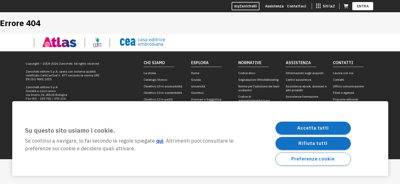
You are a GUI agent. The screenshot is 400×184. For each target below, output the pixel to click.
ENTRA (363, 6)
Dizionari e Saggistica (206, 99)
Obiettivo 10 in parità (158, 99)
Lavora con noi (343, 73)
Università (198, 86)
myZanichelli (245, 6)
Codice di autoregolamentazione (254, 98)
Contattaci (296, 6)
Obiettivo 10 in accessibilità (163, 86)
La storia (150, 73)
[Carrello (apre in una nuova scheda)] (346, 6)
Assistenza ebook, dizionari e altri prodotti (306, 88)
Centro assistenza (298, 80)
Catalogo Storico (155, 80)
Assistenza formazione (302, 96)
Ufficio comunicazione (348, 86)
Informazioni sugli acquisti (304, 73)
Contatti (338, 80)
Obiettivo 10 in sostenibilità (163, 93)
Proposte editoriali (345, 99)
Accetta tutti (313, 128)
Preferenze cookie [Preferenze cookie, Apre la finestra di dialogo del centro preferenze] (312, 159)
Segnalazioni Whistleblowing (258, 80)
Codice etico (246, 73)
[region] (200, 138)
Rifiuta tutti (313, 143)
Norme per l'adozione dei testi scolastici (258, 88)
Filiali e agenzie (343, 93)
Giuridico (197, 93)
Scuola (196, 80)
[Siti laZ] (325, 6)
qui (159, 140)
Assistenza (274, 6)
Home (195, 73)
